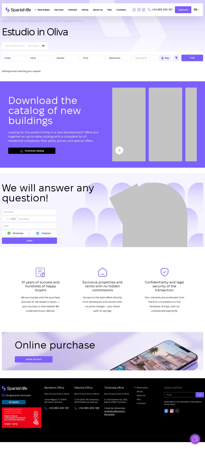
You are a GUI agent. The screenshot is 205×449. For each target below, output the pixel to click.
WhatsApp (18, 233)
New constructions (14, 45)
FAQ (109, 9)
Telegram (46, 233)
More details (34, 359)
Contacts (121, 9)
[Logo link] (18, 10)
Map (167, 58)
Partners (72, 9)
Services (58, 9)
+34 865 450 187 (162, 9)
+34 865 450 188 (89, 408)
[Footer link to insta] (172, 411)
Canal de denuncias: (114, 411)
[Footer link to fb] (166, 411)
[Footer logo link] (14, 388)
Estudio (57, 21)
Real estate (43, 9)
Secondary (33, 45)
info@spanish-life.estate (18, 395)
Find (192, 58)
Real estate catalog (30, 21)
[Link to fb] (134, 10)
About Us (97, 9)
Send (29, 240)
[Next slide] (119, 150)
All (43, 45)
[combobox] (10, 219)
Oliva (48, 21)
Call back (183, 9)
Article (85, 9)
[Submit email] (200, 394)
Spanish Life (9, 21)
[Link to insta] (139, 10)
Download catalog (34, 150)
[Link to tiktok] (143, 10)
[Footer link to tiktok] (177, 411)
